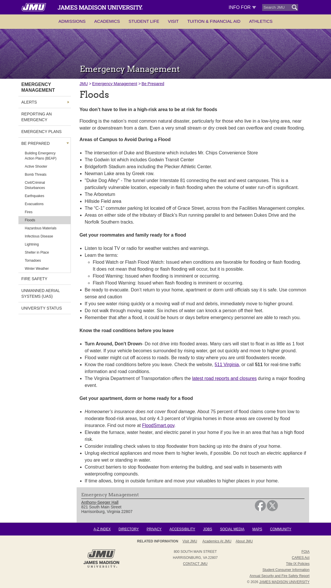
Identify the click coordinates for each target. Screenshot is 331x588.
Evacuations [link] (34, 204)
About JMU (244, 541)
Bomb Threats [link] (35, 175)
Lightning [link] (32, 244)
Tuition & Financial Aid (213, 21)
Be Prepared (152, 83)
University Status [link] (41, 308)
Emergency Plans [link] (41, 131)
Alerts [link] (29, 102)
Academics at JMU (216, 541)
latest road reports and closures (224, 378)
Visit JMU (190, 541)
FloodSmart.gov (158, 425)
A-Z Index (102, 529)
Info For (242, 7)
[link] (260, 510)
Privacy (154, 529)
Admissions (72, 21)
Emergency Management (114, 83)
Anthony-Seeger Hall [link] (99, 502)
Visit (173, 21)
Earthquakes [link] (34, 196)
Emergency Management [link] (38, 87)
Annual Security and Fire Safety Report (279, 576)
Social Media (232, 529)
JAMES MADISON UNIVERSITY (284, 582)
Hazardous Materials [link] (40, 228)
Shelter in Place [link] (37, 252)
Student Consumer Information (285, 570)
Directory (128, 529)
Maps (257, 529)
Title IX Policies (298, 564)
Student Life (143, 21)
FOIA (305, 552)
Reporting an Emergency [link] (36, 117)
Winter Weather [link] (37, 269)
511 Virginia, (227, 364)
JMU (84, 83)
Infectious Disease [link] (39, 236)
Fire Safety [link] (34, 278)
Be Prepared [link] (35, 143)
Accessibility (182, 529)
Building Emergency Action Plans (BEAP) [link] (40, 155)
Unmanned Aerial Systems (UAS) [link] (40, 293)
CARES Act (300, 558)
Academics (107, 21)
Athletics (261, 21)
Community (280, 529)
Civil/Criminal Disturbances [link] (35, 185)
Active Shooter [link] (36, 166)
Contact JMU (195, 564)
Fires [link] (29, 212)
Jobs (207, 529)
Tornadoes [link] (33, 261)
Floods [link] (30, 220)
